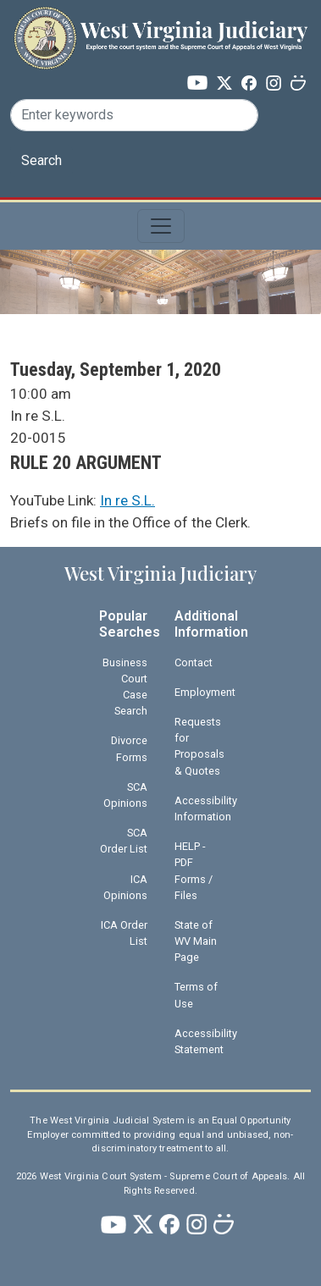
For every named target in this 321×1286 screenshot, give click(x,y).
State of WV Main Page (195, 941)
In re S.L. (127, 500)
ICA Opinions (125, 887)
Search (41, 160)
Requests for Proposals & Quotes (199, 746)
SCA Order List (123, 840)
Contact (193, 662)
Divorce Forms (129, 748)
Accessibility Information (205, 808)
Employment (204, 692)
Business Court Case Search (124, 687)
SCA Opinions (125, 795)
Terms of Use (196, 994)
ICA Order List (124, 933)
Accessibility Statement (205, 1041)
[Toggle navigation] (161, 226)
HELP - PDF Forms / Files (193, 871)
